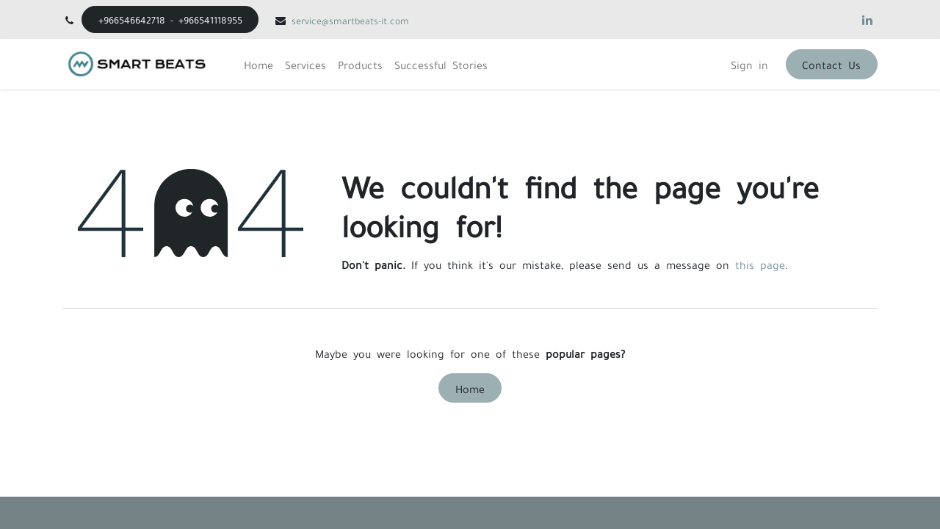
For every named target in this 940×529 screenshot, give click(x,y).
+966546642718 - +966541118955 (170, 19)
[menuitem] (258, 64)
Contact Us (831, 64)
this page (760, 264)
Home (470, 388)
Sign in (749, 64)
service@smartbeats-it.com (350, 20)
